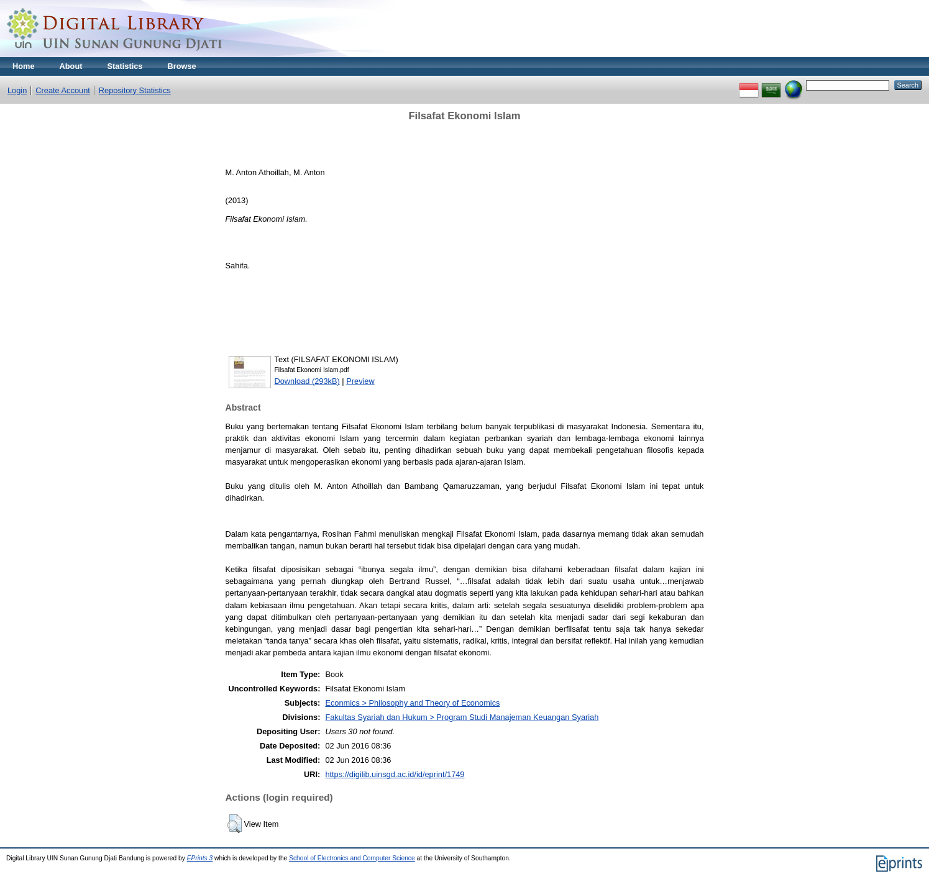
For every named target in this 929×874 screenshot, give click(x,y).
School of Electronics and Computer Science (352, 858)
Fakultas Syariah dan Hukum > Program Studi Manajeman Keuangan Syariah (461, 717)
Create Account (62, 90)
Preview (360, 381)
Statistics (125, 66)
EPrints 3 (200, 858)
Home (23, 66)
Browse (181, 66)
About (71, 66)
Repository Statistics (135, 90)
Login (17, 90)
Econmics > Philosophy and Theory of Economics (412, 703)
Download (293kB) (307, 381)
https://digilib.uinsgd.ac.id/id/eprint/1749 (394, 774)
